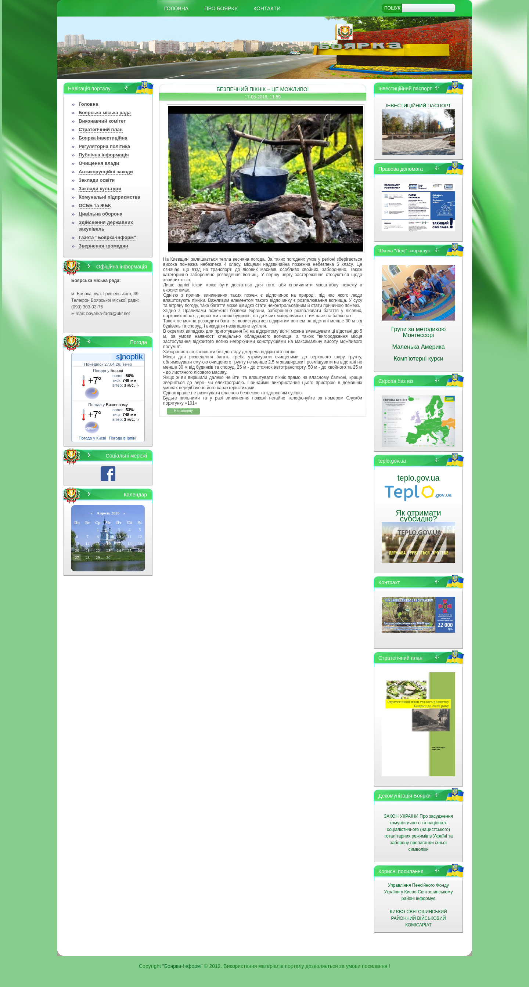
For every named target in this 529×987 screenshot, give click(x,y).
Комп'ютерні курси (418, 358)
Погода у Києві (92, 438)
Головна (176, 8)
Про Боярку (221, 8)
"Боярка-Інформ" (182, 966)
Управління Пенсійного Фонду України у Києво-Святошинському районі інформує (418, 892)
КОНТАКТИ (266, 8)
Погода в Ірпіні (122, 438)
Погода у (108, 370)
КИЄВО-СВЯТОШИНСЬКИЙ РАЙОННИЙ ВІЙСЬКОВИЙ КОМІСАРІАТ (418, 918)
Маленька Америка (418, 347)
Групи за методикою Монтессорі (418, 332)
